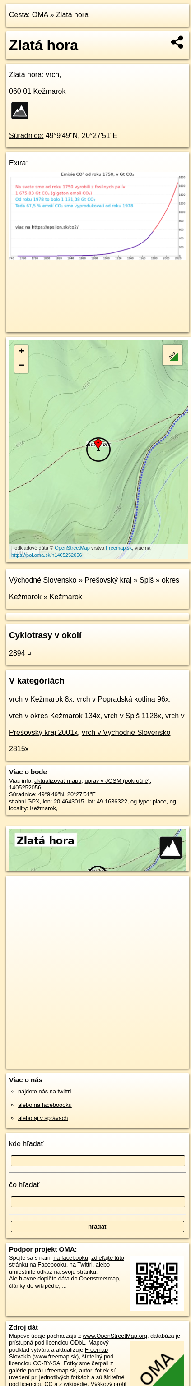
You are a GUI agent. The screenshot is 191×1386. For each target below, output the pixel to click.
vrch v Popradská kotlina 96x (122, 699)
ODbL (77, 1342)
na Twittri (81, 1264)
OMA (40, 14)
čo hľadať (24, 1185)
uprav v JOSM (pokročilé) (116, 780)
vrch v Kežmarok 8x (40, 699)
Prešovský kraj (107, 580)
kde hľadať (26, 1143)
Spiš (147, 580)
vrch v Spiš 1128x (132, 716)
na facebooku (70, 1257)
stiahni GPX (24, 801)
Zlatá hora (72, 14)
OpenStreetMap (72, 548)
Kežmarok (66, 597)
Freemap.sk (119, 548)
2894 (17, 653)
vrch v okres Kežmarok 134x (54, 716)
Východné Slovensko (42, 580)
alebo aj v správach (43, 1118)
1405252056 (25, 787)
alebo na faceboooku (45, 1104)
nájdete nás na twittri (44, 1091)
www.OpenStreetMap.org (115, 1335)
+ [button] (21, 352)
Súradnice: (26, 135)
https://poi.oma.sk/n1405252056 (46, 555)
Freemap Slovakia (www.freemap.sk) (58, 1353)
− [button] (21, 366)
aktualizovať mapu (57, 780)
